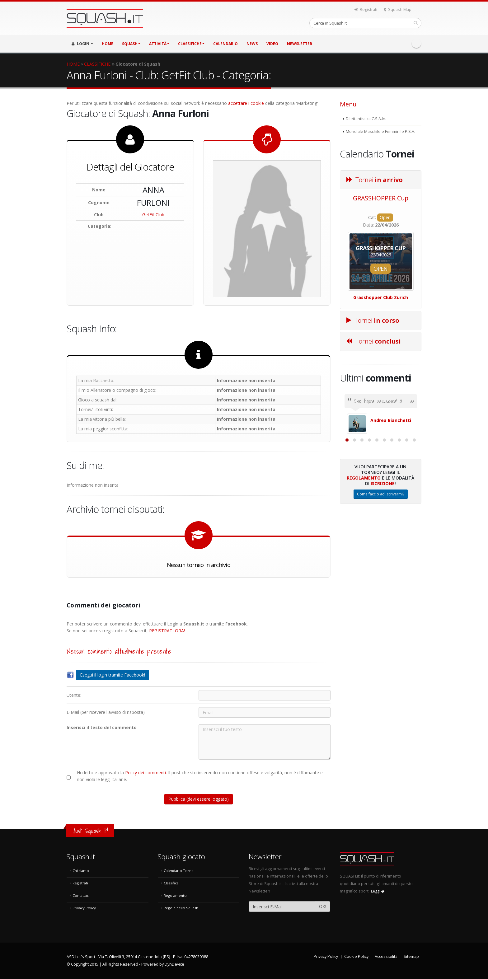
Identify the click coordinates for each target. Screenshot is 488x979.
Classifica (171, 883)
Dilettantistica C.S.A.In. (366, 118)
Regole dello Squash (181, 908)
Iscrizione (383, 551)
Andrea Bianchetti (390, 420)
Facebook (416, 43)
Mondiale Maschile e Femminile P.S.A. (380, 131)
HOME (107, 43)
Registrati (365, 9)
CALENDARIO (225, 43)
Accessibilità (386, 956)
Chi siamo (81, 870)
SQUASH (131, 43)
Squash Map (397, 9)
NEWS (252, 43)
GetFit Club (153, 215)
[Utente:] (265, 695)
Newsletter (299, 43)
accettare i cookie (246, 103)
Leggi (377, 891)
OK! (322, 906)
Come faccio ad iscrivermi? (380, 561)
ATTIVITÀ (159, 43)
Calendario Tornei (179, 870)
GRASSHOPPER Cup (380, 198)
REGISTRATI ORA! (167, 631)
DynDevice (174, 964)
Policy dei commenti (145, 772)
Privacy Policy (84, 908)
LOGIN (82, 43)
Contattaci (81, 895)
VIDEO (272, 43)
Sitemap (411, 956)
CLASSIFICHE (191, 43)
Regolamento (364, 546)
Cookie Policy (356, 956)
